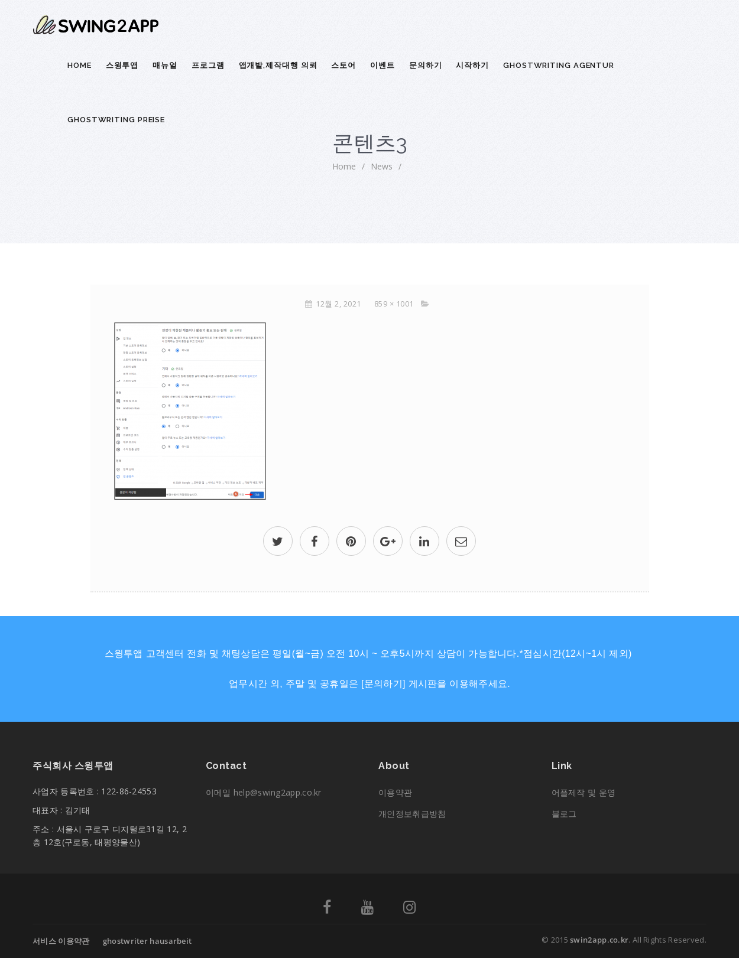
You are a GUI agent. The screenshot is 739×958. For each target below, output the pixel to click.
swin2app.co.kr (599, 939)
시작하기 (472, 65)
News (382, 166)
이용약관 (395, 792)
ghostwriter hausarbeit (147, 941)
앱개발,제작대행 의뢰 (278, 65)
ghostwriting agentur (558, 65)
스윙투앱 (122, 65)
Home (79, 65)
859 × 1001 (394, 303)
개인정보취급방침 (412, 813)
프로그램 (208, 65)
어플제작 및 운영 (584, 792)
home (344, 166)
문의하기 (425, 65)
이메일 (264, 792)
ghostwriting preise (116, 119)
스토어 (343, 65)
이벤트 (382, 65)
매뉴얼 (165, 65)
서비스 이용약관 (61, 941)
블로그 (564, 813)
